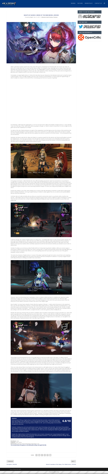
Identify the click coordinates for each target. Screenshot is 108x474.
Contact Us (98, 4)
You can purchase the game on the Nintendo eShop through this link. (28, 446)
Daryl (31, 18)
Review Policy (89, 4)
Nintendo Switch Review (47, 18)
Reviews (73, 4)
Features (80, 4)
